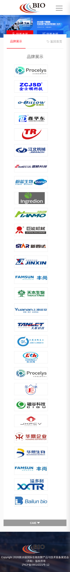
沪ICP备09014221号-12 (35, 564)
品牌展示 (16, 41)
